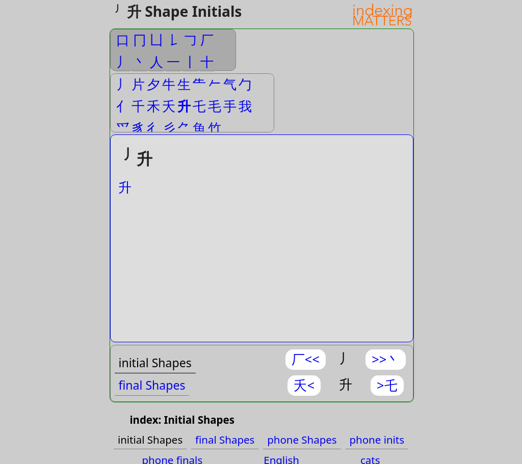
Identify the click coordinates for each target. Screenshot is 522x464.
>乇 (387, 385)
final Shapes (152, 385)
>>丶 (386, 359)
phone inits (377, 439)
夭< (304, 385)
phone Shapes (301, 439)
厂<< (306, 359)
